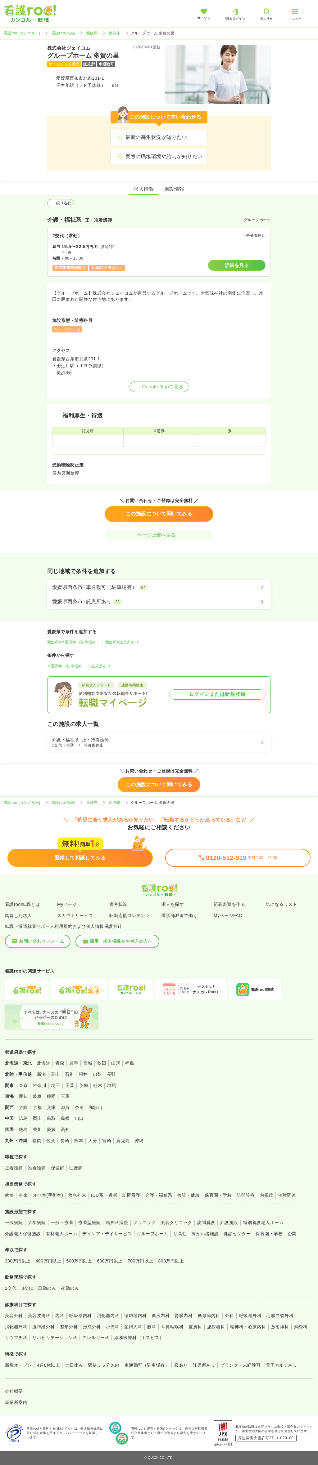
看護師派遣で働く (179, 915)
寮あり (181, 1365)
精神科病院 (117, 1222)
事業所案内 (16, 1402)
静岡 (51, 1096)
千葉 (69, 1085)
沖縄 (139, 1140)
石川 (69, 1074)
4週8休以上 (48, 1365)
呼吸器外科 (250, 1315)
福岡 (36, 1140)
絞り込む (60, 203)
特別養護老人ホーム (263, 1222)
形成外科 (92, 1326)
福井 (83, 1074)
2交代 (10, 1288)
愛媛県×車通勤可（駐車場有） (73, 642)
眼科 (151, 1326)
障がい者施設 (205, 1233)
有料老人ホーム (61, 1233)
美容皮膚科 (39, 1315)
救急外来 (77, 1195)
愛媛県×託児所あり (122, 642)
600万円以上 (110, 1260)
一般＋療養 (62, 1222)
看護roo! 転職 (63, 33)
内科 (59, 1315)
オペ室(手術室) (48, 1195)
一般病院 (14, 1222)
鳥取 (51, 1118)
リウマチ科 (16, 1337)
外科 (229, 1315)
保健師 (57, 1167)
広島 (23, 1118)
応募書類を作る (229, 904)
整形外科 (69, 1326)
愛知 (23, 1096)
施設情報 (174, 189)
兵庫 (51, 1107)
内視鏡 (266, 1195)
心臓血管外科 (279, 1315)
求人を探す (172, 904)
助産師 (76, 1167)
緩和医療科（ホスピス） (139, 1337)
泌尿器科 (216, 1326)
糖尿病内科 (209, 1315)
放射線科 (280, 1326)
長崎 (64, 1140)
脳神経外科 (43, 1326)
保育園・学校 (218, 1195)
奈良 (79, 1107)
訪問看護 (131, 1195)
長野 (111, 1074)
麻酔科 (300, 1326)
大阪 (23, 1107)
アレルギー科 (95, 1337)
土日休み (74, 1365)
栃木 (97, 1085)
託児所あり (101, 666)
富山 (55, 1074)
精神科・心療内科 (248, 1326)
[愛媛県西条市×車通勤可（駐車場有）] (159, 587)
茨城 (83, 1085)
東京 (23, 1085)
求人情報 (144, 189)
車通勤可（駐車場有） (66, 666)
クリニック (144, 1222)
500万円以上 (79, 1260)
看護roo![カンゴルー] (22, 33)
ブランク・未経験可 (240, 1365)
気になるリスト (281, 904)
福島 (129, 1063)
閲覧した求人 (18, 915)
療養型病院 (89, 1222)
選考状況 (118, 904)
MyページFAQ (228, 915)
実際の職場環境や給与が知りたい (163, 156)
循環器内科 (135, 1315)
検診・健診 (188, 1195)
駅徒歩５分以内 (103, 1365)
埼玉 (55, 1085)
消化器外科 (16, 1326)
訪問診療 (246, 1195)
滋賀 (65, 1107)
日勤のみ (47, 1288)
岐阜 (37, 1096)
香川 (37, 1129)
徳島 (23, 1129)
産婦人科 (133, 1326)
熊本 (78, 1140)
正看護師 (14, 1167)
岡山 (37, 1118)
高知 (65, 1129)
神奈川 (39, 1085)
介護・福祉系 (158, 1195)
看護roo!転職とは (22, 904)
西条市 (114, 33)
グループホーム (152, 1233)
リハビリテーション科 (54, 1337)
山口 (79, 1118)
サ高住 (180, 1233)
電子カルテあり (281, 1365)
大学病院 (37, 1222)
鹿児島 (122, 1140)
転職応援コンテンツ (129, 915)
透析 (112, 1195)
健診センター (237, 1233)
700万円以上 (140, 1260)
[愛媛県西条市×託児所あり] (159, 601)
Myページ (67, 904)
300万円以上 (18, 1260)
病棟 (9, 1195)
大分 (92, 1140)
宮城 (87, 1063)
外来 (23, 1195)
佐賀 (50, 1140)
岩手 (73, 1063)
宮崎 (106, 1140)
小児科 (112, 1326)
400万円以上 (48, 1260)
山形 (115, 1063)
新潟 (41, 1074)
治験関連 (287, 1195)
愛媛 (51, 1129)
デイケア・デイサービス (107, 1233)
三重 (65, 1096)
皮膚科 (195, 1326)
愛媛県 (92, 33)
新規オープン (18, 1365)
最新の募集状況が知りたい (156, 137)
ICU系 (97, 1195)
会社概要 (14, 1391)
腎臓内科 (184, 1315)
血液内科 (161, 1315)
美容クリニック (176, 1222)
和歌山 (95, 1107)
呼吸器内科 (80, 1315)
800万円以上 (171, 1260)
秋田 (101, 1063)
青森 (59, 1063)
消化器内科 (108, 1315)
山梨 (97, 1074)
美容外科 (14, 1315)
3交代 (27, 1288)
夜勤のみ (70, 1288)
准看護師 (37, 1167)
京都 (37, 1107)
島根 (65, 1118)
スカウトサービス (75, 915)
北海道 (43, 1063)
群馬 (111, 1085)
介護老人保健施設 (23, 1233)
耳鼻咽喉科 (172, 1326)
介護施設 (229, 1222)
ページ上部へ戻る (159, 534)
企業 (292, 1233)
